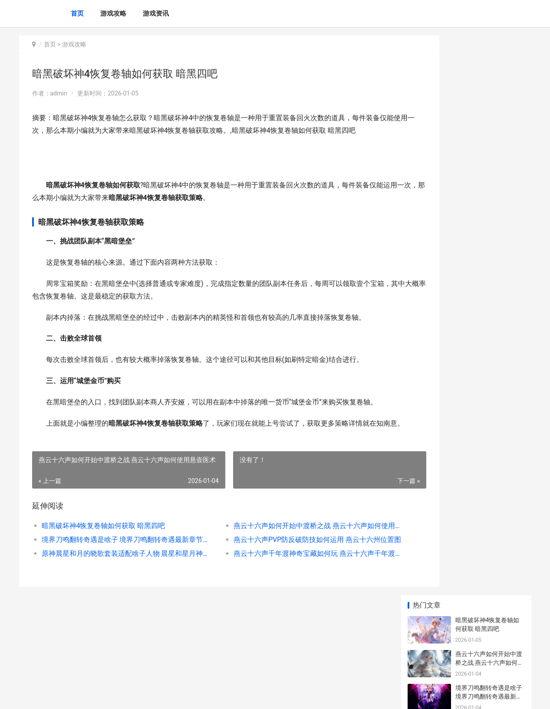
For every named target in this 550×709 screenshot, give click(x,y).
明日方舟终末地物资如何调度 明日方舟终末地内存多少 (489, 267)
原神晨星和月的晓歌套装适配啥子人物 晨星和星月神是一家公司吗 (117, 578)
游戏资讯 (156, 13)
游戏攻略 (113, 13)
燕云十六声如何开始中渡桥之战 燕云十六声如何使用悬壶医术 (286, 551)
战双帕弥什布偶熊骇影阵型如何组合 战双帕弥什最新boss (489, 403)
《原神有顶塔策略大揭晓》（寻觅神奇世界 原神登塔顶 (489, 500)
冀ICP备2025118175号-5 (139, 695)
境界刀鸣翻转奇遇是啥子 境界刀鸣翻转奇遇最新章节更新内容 (117, 565)
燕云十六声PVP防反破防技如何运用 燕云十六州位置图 (286, 565)
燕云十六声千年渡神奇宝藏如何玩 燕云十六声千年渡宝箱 (286, 578)
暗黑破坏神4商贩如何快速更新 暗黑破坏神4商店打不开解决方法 (488, 437)
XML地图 (179, 695)
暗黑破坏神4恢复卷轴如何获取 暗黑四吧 (103, 551)
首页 (77, 13)
